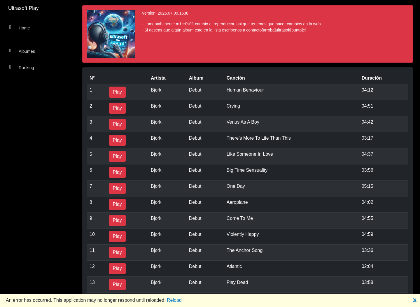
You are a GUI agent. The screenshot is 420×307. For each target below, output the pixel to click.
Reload (174, 300)
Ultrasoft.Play (23, 8)
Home (19, 27)
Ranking (21, 67)
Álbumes (22, 51)
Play (117, 92)
